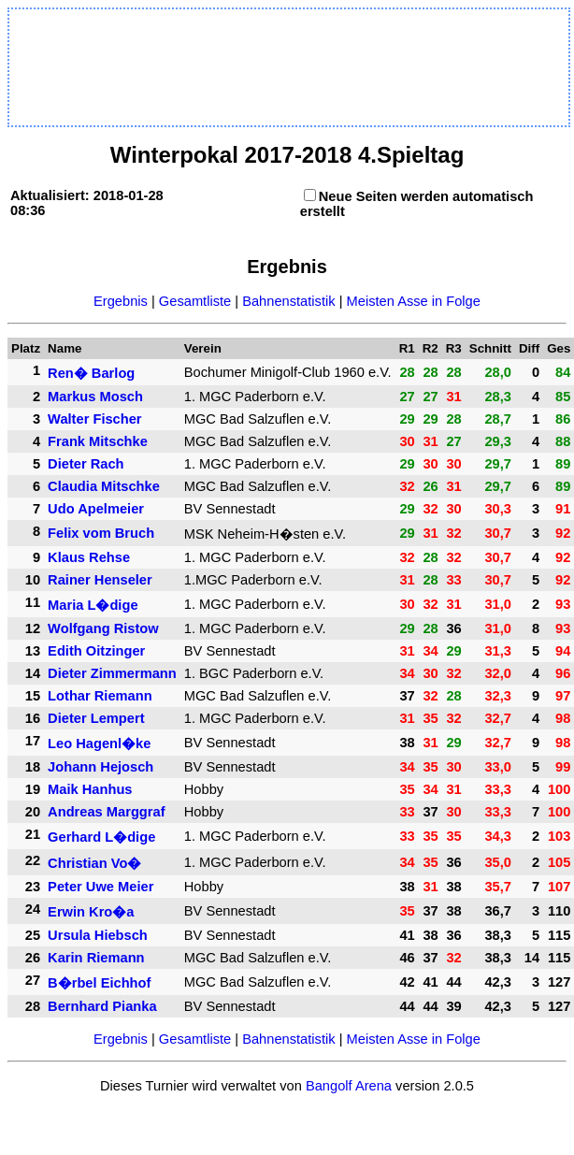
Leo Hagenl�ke (99, 743)
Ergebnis (120, 301)
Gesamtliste (195, 301)
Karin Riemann (96, 957)
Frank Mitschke (98, 441)
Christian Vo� (94, 863)
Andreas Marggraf (106, 811)
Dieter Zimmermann (112, 673)
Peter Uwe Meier (100, 886)
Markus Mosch (95, 396)
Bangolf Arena (349, 1085)
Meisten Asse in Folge (414, 301)
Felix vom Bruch (101, 533)
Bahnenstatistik (288, 301)
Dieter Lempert (96, 718)
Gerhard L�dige (101, 837)
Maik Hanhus (90, 789)
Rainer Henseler (100, 579)
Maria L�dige (92, 605)
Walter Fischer (94, 418)
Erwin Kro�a (91, 911)
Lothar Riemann (100, 695)
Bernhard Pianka (102, 1006)
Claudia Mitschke (104, 486)
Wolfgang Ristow (103, 628)
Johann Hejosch (100, 766)
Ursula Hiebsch (98, 935)
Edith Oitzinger (96, 650)
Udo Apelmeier (96, 508)
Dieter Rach (85, 463)
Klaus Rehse (89, 557)
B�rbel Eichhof (99, 982)
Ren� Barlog (91, 373)
